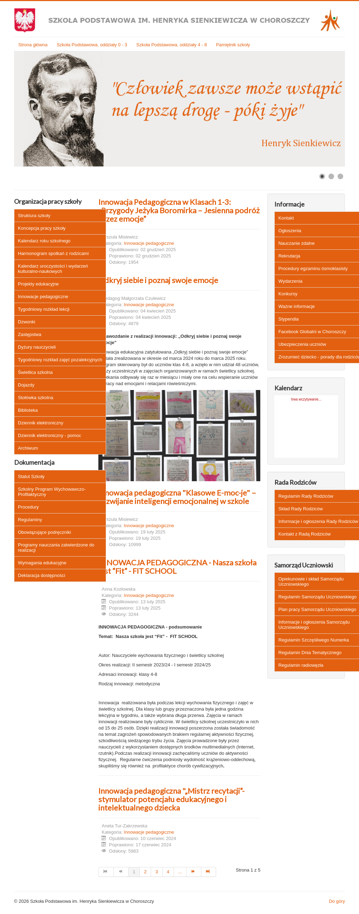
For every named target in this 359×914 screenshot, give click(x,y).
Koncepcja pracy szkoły (42, 228)
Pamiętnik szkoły (233, 44)
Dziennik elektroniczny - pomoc (49, 435)
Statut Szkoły (31, 476)
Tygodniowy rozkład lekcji (44, 309)
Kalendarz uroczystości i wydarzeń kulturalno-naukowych (53, 268)
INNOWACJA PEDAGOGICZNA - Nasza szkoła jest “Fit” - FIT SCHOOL (177, 567)
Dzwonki (26, 321)
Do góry (337, 901)
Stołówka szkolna (35, 397)
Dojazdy (26, 385)
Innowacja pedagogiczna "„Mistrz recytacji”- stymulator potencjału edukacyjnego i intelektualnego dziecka (171, 799)
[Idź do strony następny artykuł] (194, 872)
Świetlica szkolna (35, 372)
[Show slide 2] (331, 176)
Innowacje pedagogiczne (43, 296)
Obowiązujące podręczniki (44, 532)
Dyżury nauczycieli (37, 347)
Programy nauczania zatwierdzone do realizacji (56, 547)
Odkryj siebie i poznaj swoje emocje (158, 280)
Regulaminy (30, 519)
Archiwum (28, 448)
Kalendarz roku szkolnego (44, 240)
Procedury (28, 507)
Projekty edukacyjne (38, 284)
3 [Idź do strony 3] (156, 871)
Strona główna (32, 44)
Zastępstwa (29, 334)
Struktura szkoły (34, 215)
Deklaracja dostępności (41, 575)
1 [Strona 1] (134, 871)
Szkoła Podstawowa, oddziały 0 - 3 (92, 44)
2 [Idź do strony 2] (145, 871)
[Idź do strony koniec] (208, 872)
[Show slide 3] (340, 176)
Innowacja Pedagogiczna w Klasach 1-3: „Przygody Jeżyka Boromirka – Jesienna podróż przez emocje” (179, 210)
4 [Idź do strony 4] (168, 871)
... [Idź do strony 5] (180, 871)
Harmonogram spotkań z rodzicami (53, 253)
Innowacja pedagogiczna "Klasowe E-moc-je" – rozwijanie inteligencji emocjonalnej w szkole (177, 497)
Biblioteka (28, 410)
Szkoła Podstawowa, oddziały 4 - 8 (171, 44)
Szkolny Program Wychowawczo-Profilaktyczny (52, 491)
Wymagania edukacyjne (42, 562)
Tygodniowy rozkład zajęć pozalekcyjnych (60, 359)
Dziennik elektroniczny (40, 422)
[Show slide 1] (322, 176)
